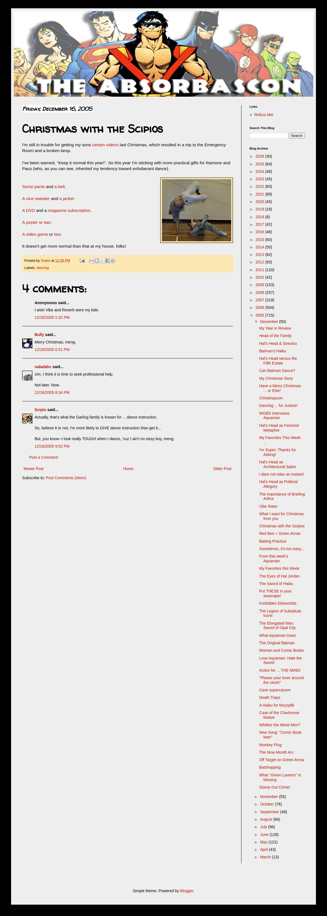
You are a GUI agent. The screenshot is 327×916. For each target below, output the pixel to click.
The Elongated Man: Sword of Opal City (277, 625)
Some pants (34, 186)
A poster (30, 222)
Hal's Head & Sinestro (278, 343)
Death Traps (269, 697)
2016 (260, 232)
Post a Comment (43, 457)
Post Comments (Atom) (66, 478)
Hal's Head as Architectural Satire (277, 464)
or (41, 222)
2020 (260, 201)
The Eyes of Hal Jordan (279, 576)
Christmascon (271, 398)
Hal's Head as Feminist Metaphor (279, 427)
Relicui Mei (263, 114)
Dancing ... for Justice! (278, 405)
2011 (260, 270)
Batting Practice (272, 541)
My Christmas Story (276, 378)
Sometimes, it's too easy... (281, 548)
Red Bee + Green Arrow (279, 533)
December (269, 321)
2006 (260, 307)
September (270, 812)
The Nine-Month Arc (276, 752)
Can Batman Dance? (277, 370)
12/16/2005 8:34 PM (52, 392)
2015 (260, 239)
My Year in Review (275, 328)
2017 (260, 224)
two (47, 222)
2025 (260, 164)
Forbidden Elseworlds (278, 603)
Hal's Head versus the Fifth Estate (278, 360)
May (264, 842)
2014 (260, 247)
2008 (260, 292)
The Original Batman (277, 643)
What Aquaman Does (277, 635)
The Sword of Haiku (276, 583)
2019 (260, 209)
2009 (260, 285)
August (266, 819)
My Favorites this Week (279, 568)
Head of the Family (275, 335)
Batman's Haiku (272, 351)
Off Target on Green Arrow (281, 760)
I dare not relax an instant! (281, 474)
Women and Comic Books (281, 650)
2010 (260, 277)
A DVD (28, 210)
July (264, 827)
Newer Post (33, 468)
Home (128, 468)
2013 (260, 254)
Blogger (186, 891)
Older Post (222, 468)
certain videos (105, 144)
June (264, 834)
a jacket (66, 198)
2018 (260, 217)
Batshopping (270, 767)
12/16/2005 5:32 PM (52, 317)
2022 (260, 186)
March (266, 857)
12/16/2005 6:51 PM (52, 349)
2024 (260, 171)
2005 (260, 315)
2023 (260, 179)
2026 (260, 156)
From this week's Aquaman (273, 558)
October (267, 804)
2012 (260, 262)
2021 (260, 194)
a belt (59, 186)
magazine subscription (69, 210)
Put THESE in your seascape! (275, 593)
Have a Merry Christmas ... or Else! (280, 388)
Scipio (40, 409)
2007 (260, 300)
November (269, 796)
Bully (39, 334)
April (264, 849)
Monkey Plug (270, 745)
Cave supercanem (275, 690)
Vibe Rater (268, 506)
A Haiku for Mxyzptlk (276, 705)
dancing (43, 268)
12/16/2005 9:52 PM (52, 446)
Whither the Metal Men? (279, 725)
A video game (35, 234)
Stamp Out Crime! (274, 787)
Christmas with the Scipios (282, 526)
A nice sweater (36, 198)
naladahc (43, 367)
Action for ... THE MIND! (280, 670)
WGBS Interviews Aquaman (274, 415)
